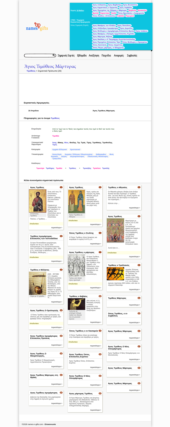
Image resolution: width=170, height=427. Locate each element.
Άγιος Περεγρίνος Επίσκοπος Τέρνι (107, 42)
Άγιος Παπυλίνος (124, 25)
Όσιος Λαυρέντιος (115, 45)
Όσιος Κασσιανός (100, 45)
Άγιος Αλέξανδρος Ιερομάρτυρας (105, 28)
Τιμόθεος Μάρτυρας (117, 298)
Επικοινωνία (50, 424)
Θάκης (60, 143)
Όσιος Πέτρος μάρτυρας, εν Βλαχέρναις (108, 48)
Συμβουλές (132, 55)
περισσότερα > (56, 228)
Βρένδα (96, 13)
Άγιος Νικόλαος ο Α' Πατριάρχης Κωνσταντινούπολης (114, 39)
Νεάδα (113, 13)
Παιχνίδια (106, 55)
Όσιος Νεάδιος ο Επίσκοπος (104, 16)
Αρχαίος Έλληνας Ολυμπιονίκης (79, 154)
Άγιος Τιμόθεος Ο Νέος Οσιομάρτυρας (118, 347)
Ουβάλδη (120, 16)
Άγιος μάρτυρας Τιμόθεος (81, 393)
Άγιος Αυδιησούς (99, 5)
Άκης (54, 143)
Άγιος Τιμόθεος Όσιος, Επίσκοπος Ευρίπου (79, 355)
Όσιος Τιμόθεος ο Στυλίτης (81, 233)
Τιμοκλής (105, 168)
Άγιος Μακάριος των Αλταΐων (104, 25)
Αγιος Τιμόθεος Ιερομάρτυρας (44, 393)
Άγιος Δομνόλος (126, 28)
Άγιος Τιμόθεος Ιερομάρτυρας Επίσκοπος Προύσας (44, 337)
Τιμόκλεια (96, 168)
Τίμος (54, 145)
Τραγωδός (56, 158)
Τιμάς (83, 143)
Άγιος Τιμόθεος (37, 187)
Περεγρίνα (130, 16)
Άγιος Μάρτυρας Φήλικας (102, 37)
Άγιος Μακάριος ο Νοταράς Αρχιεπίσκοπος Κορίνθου (114, 34)
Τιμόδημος (50, 168)
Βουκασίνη (142, 10)
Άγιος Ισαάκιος (141, 31)
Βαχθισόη (132, 10)
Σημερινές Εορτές (66, 55)
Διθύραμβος (101, 154)
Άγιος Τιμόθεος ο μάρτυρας (81, 252)
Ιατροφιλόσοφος (77, 156)
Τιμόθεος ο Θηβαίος (78, 296)
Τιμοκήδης (87, 168)
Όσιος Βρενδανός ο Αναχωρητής (131, 13)
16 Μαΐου (80, 11)
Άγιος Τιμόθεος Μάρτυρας (50, 66)
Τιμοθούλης (107, 143)
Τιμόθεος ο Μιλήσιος (39, 270)
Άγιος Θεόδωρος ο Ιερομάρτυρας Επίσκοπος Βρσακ (113, 31)
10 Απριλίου (33, 111)
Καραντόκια (105, 13)
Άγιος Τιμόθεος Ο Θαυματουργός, (38, 355)
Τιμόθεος (31, 71)
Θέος (66, 143)
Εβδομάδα (81, 55)
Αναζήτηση (94, 55)
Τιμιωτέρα (40, 168)
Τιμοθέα (55, 136)
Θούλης (73, 143)
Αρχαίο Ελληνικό (59, 149)
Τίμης (89, 143)
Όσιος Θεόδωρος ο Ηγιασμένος (134, 42)
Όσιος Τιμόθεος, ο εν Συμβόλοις (117, 314)
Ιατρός (64, 156)
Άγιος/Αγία (57, 154)
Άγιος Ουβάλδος (125, 8)
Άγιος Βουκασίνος (130, 5)
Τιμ (78, 143)
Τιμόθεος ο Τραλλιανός (118, 265)
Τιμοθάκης (96, 143)
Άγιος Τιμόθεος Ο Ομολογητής (44, 310)
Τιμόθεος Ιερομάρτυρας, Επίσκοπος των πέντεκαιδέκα (44, 237)
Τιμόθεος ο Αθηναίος (117, 187)
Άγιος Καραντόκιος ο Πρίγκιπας (105, 8)
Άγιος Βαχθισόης (114, 5)
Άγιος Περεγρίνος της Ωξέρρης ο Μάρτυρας (110, 10)
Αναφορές (119, 55)
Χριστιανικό (75, 149)
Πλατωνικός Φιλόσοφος (98, 156)
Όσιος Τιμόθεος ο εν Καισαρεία (83, 331)
